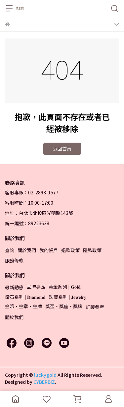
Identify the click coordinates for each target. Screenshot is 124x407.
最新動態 (14, 287)
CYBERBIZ (44, 381)
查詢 (9, 250)
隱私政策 (92, 250)
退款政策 (70, 250)
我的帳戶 (48, 250)
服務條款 (14, 260)
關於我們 (27, 250)
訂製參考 (95, 307)
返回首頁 (62, 148)
